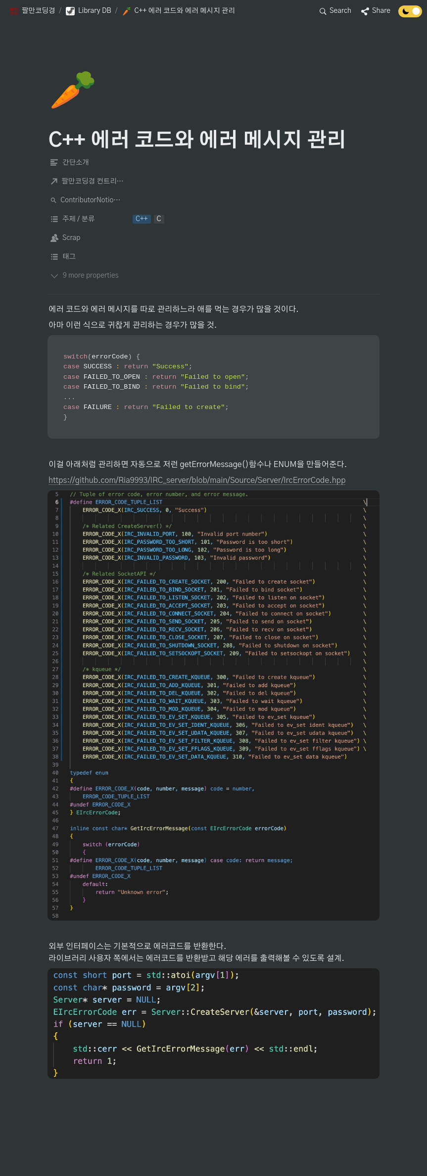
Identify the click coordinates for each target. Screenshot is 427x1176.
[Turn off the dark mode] (410, 15)
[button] (32, 11)
